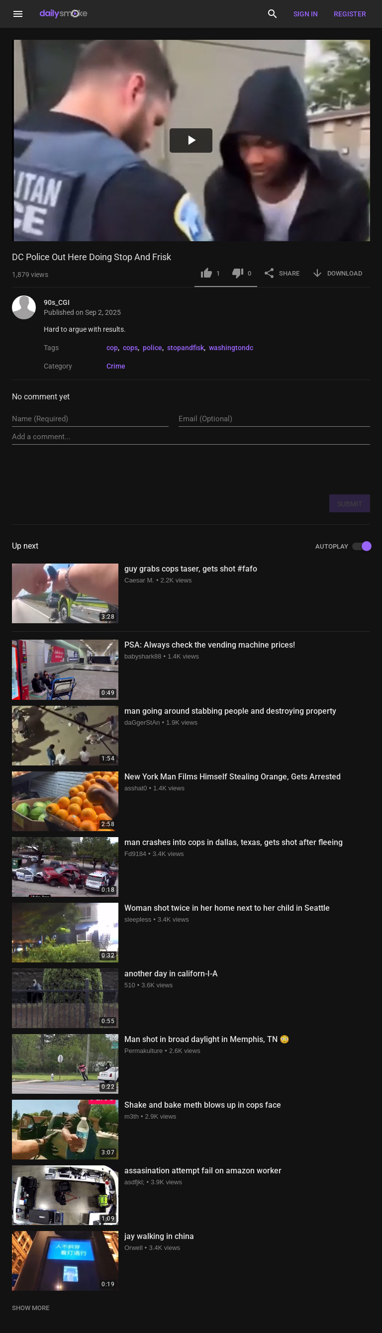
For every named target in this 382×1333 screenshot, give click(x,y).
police (152, 348)
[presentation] (294, 469)
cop (112, 348)
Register (350, 14)
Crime (115, 366)
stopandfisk (185, 348)
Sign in (305, 14)
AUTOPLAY (342, 546)
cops (130, 348)
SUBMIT (349, 504)
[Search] (273, 14)
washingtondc (231, 348)
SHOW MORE (30, 1308)
